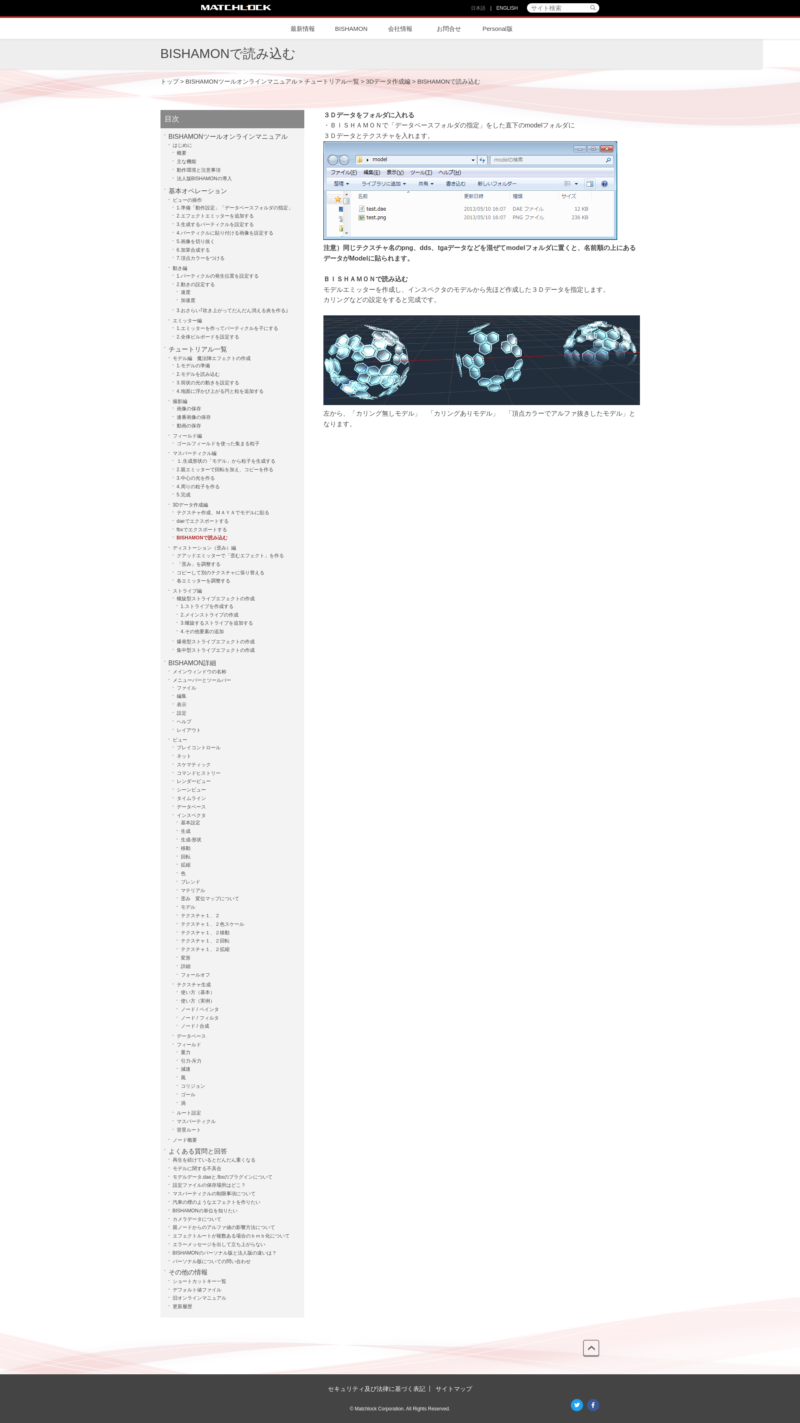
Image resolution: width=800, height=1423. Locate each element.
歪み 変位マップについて (210, 898)
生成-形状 (191, 840)
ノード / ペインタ (200, 1009)
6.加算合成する (193, 250)
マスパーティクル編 (195, 453)
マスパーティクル (196, 1121)
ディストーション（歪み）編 (204, 548)
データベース (191, 807)
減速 (186, 1069)
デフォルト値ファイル (197, 1290)
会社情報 (400, 28)
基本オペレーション (198, 191)
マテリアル (193, 890)
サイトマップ (454, 1388)
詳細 (186, 966)
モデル (188, 907)
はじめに (182, 145)
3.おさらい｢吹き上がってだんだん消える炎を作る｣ (232, 310)
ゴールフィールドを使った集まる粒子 (218, 443)
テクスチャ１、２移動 (205, 933)
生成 (186, 831)
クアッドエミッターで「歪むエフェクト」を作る (230, 555)
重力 (186, 1052)
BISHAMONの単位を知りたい (205, 1211)
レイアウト (189, 730)
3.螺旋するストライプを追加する (217, 623)
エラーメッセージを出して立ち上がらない (219, 1244)
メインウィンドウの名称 (199, 672)
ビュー (180, 740)
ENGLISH (507, 8)
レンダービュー (194, 781)
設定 (181, 713)
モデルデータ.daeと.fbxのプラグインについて (223, 1177)
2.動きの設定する (196, 284)
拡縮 (186, 865)
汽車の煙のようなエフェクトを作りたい (216, 1202)
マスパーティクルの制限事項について (214, 1194)
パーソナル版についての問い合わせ (212, 1261)
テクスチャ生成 (194, 984)
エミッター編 (187, 320)
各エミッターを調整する (203, 581)
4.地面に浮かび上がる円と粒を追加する (220, 391)
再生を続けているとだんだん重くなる (214, 1160)
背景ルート (189, 1130)
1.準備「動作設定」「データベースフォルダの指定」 (235, 208)
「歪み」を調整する (199, 564)
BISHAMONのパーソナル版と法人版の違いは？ (225, 1253)
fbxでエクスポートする (202, 530)
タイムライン (191, 798)
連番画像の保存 (194, 417)
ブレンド (190, 882)
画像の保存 (189, 409)
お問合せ (449, 28)
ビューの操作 (187, 200)
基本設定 (190, 823)
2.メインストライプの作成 (209, 615)
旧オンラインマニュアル (199, 1298)
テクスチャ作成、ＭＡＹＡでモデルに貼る (223, 512)
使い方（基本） (198, 992)
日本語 (478, 8)
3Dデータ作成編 (190, 505)
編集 (181, 696)
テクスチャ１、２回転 (205, 941)
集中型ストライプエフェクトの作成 (216, 650)
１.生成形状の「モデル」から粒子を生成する (226, 461)
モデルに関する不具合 (197, 1168)
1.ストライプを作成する (207, 606)
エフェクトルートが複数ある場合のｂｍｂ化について (231, 1236)
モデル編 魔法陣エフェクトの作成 (212, 358)
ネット (184, 756)
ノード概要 (185, 1140)
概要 (181, 153)
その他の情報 (188, 1272)
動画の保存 (189, 426)
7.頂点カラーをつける (201, 258)
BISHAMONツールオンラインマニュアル (228, 136)
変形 (186, 958)
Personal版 (497, 28)
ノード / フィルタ (200, 1018)
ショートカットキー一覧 (199, 1281)
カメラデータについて (197, 1219)
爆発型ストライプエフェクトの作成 (216, 642)
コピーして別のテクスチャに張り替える (220, 573)
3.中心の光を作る (196, 478)
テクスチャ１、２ (200, 915)
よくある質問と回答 (198, 1151)
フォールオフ (195, 975)
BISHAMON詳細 (192, 663)
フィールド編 (187, 436)
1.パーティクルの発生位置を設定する (218, 276)
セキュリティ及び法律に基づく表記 (376, 1388)
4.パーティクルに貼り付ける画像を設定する (225, 233)
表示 (181, 704)
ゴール (188, 1094)
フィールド (189, 1045)
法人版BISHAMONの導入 (204, 178)
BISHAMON (351, 28)
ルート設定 (189, 1113)
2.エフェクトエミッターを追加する (215, 216)
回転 (186, 857)
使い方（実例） (198, 1001)
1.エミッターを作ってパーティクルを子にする (227, 328)
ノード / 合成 (195, 1026)
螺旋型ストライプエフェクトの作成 (216, 599)
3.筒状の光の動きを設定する (208, 383)
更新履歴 (182, 1306)
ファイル (186, 688)
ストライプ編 (187, 591)
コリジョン (193, 1086)
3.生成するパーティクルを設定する (215, 224)
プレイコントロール (199, 747)
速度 (186, 292)
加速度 (188, 300)
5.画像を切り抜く (196, 241)
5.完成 (184, 495)
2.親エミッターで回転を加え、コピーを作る (225, 469)
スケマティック (194, 765)
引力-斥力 (191, 1061)
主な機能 (186, 161)
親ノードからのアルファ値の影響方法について (224, 1227)
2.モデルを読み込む (198, 374)
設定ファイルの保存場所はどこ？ (209, 1185)
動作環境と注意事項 (199, 170)
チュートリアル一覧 (198, 349)
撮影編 (180, 401)
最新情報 (303, 28)
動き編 (180, 268)
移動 (186, 848)
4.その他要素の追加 (202, 631)
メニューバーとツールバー (202, 680)
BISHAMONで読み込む (202, 538)
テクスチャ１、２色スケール (212, 924)
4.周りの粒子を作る (198, 486)
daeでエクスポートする (203, 521)
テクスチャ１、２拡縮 (205, 949)
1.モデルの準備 (193, 366)
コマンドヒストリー (199, 773)
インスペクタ (427, 289)
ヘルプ (184, 721)
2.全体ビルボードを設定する (208, 337)
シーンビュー (191, 790)
